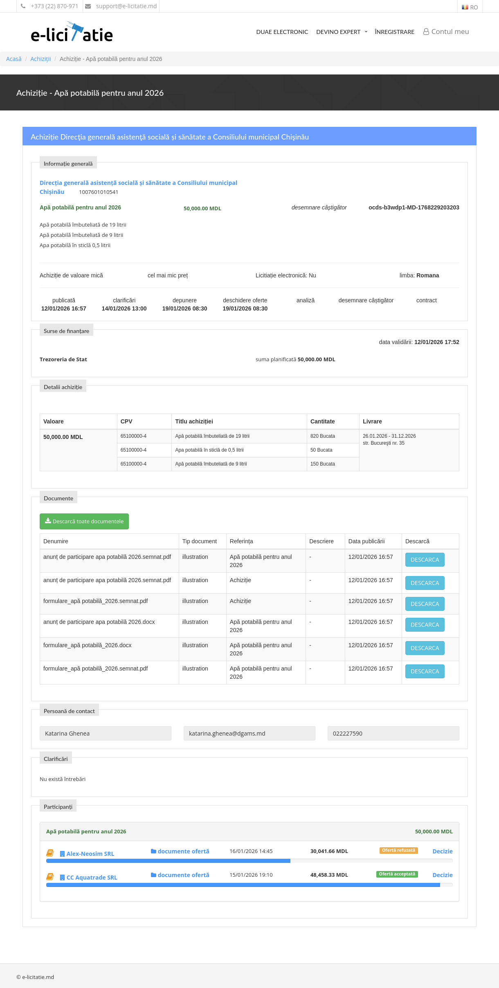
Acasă (14, 59)
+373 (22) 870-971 (50, 6)
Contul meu (446, 31)
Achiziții (40, 59)
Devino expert (338, 31)
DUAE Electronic (282, 31)
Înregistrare (395, 31)
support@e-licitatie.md (121, 6)
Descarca (425, 559)
